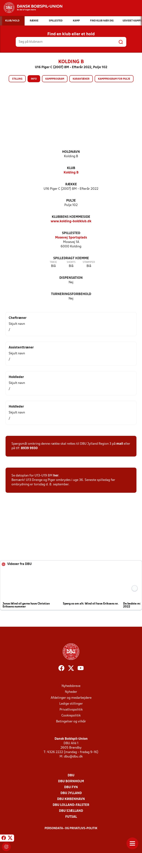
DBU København (71, 799)
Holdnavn (71, 152)
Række (71, 184)
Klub (71, 168)
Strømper (89, 262)
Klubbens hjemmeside (71, 217)
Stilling (17, 79)
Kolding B (71, 172)
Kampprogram (54, 79)
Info (34, 79)
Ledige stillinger (71, 703)
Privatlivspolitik (71, 709)
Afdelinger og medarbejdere (71, 697)
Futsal (71, 816)
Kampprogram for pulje (114, 79)
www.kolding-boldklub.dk (71, 221)
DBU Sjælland (71, 811)
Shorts (71, 262)
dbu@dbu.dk (73, 756)
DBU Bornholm (71, 781)
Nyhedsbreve (71, 686)
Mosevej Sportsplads (71, 237)
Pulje (71, 200)
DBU (71, 775)
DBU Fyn (71, 787)
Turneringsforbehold (71, 294)
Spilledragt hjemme (71, 258)
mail (119, 443)
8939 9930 (29, 448)
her (55, 475)
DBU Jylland (71, 793)
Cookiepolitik (71, 715)
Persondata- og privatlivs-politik (71, 828)
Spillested (71, 233)
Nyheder (71, 692)
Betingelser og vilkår (71, 721)
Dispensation (71, 278)
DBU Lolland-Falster (71, 805)
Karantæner (81, 79)
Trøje (53, 262)
